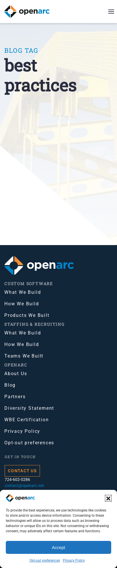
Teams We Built (23, 356)
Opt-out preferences (45, 560)
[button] (108, 498)
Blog (10, 385)
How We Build (21, 303)
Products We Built (27, 315)
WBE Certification (26, 419)
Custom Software (28, 283)
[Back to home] (30, 11)
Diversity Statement (29, 408)
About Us (15, 373)
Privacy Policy (74, 560)
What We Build (22, 292)
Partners (14, 396)
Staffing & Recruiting (34, 324)
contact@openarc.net (24, 485)
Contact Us (22, 471)
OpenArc (15, 365)
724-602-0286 (17, 479)
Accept (58, 547)
